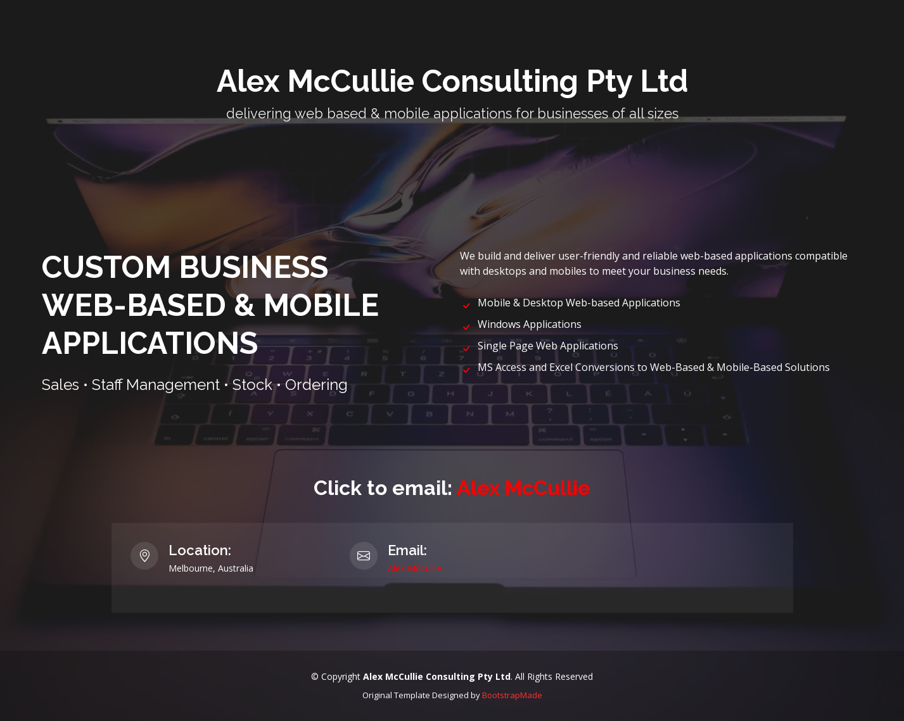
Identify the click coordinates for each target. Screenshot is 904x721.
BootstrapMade (512, 695)
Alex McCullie (523, 487)
